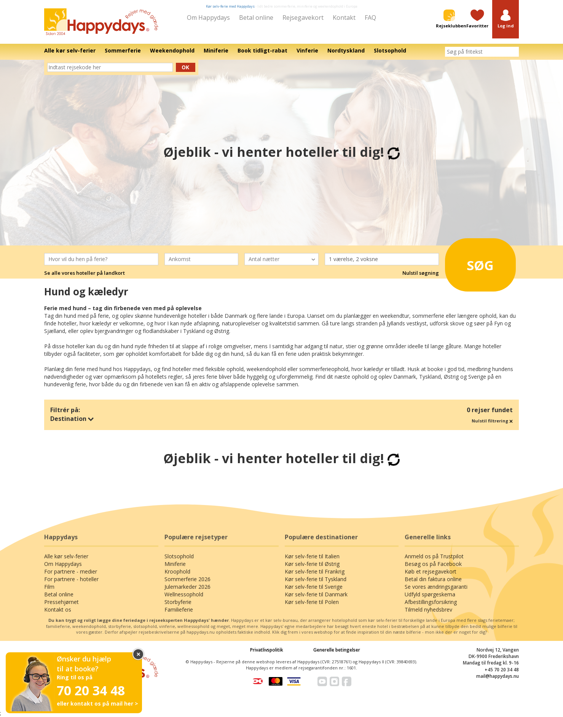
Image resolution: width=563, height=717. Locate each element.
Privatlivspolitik (266, 650)
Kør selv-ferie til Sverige (314, 586)
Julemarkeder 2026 (187, 586)
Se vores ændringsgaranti (436, 586)
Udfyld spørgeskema (430, 594)
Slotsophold (179, 556)
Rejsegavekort (303, 17)
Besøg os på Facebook (433, 563)
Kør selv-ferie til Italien (312, 556)
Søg (471, 262)
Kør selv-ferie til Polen (312, 601)
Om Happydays (208, 17)
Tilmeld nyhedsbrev (428, 609)
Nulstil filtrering (492, 421)
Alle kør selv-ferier (66, 556)
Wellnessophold (183, 594)
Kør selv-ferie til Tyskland (315, 579)
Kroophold (177, 571)
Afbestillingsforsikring (431, 601)
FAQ (370, 17)
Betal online (256, 17)
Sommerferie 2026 (187, 579)
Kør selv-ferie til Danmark (316, 594)
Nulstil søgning (420, 272)
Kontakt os (57, 609)
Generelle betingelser (336, 650)
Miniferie (175, 563)
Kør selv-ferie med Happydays (230, 6)
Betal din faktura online (433, 579)
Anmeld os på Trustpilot (434, 556)
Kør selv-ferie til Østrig (312, 563)
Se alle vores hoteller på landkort (84, 272)
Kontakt (344, 17)
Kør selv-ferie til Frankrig (314, 571)
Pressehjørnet (61, 601)
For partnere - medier (70, 571)
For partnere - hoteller (71, 579)
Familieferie (178, 609)
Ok (185, 67)
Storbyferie (177, 601)
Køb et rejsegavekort (430, 571)
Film (49, 586)
